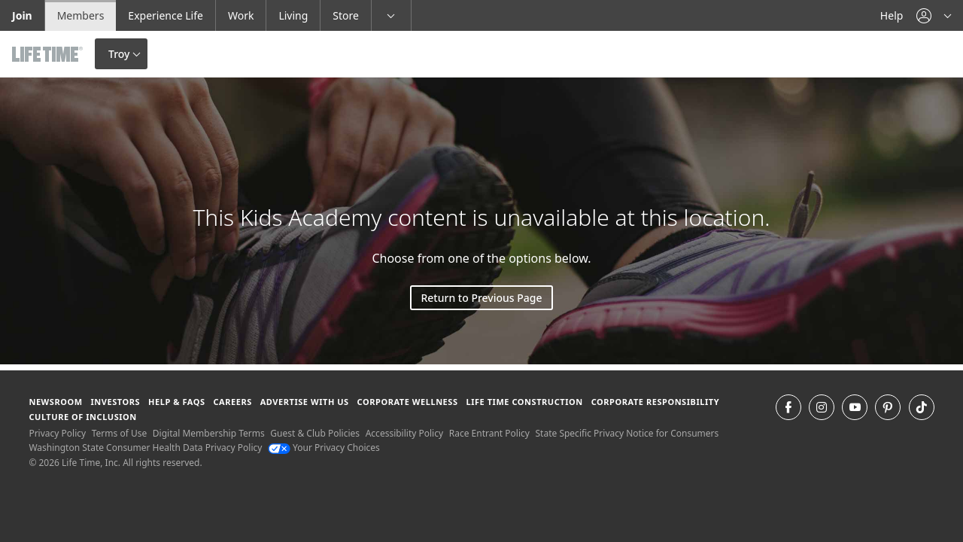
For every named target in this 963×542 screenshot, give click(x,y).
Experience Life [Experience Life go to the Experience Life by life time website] (165, 15)
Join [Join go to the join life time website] (22, 15)
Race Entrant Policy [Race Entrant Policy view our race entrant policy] (489, 433)
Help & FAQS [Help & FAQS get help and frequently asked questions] (176, 401)
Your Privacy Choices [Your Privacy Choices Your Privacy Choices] (324, 447)
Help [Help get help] (892, 15)
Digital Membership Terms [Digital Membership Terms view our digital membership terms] (209, 433)
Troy (118, 54)
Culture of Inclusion (82, 416)
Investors (115, 401)
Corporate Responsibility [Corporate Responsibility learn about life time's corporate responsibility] (655, 401)
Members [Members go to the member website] (81, 15)
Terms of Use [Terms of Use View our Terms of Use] (119, 433)
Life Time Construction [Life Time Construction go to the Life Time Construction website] (524, 401)
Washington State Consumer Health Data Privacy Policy (145, 447)
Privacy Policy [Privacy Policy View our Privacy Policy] (57, 433)
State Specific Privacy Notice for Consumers (627, 433)
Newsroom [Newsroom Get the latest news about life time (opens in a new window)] (55, 401)
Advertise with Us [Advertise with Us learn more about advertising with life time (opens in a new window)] (304, 401)
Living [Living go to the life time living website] (293, 15)
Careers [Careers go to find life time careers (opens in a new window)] (232, 401)
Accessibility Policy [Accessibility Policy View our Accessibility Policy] (404, 433)
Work (241, 15)
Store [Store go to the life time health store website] (346, 15)
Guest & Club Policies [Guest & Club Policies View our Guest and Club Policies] (315, 433)
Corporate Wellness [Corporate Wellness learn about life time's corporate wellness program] (407, 401)
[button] (933, 15)
